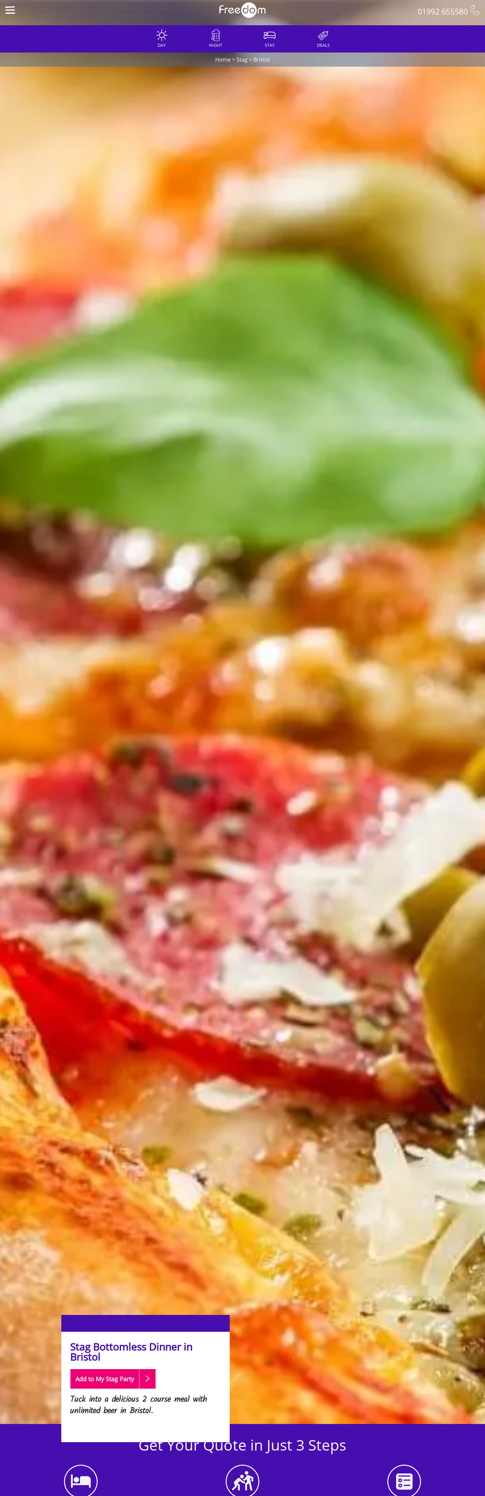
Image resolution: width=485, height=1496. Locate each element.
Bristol (261, 59)
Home (223, 59)
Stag (242, 59)
